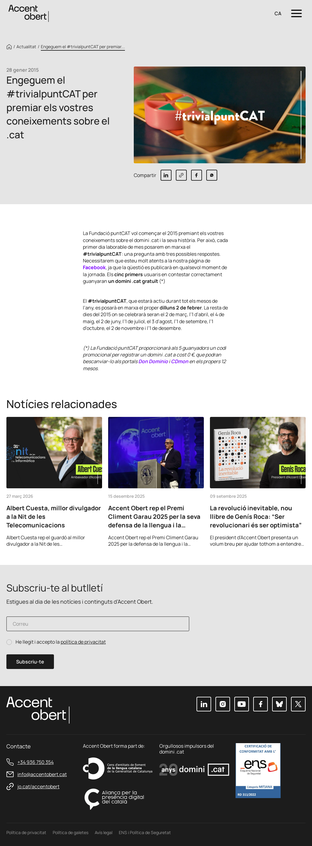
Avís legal (103, 832)
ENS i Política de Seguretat (145, 832)
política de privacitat (83, 641)
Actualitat (26, 47)
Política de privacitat (26, 832)
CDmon (179, 361)
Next (299, 538)
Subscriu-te (30, 661)
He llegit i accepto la (61, 642)
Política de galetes (70, 832)
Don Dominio (153, 361)
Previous (282, 538)
